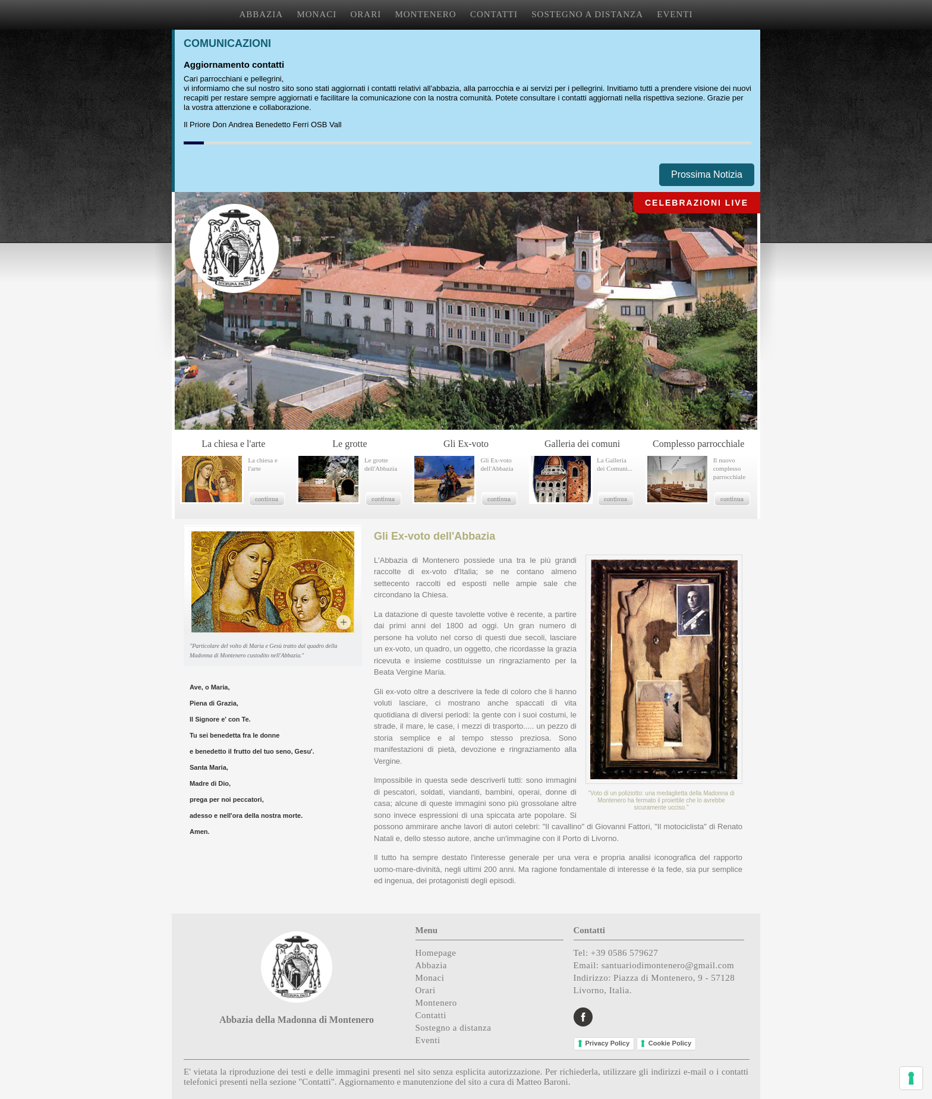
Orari (425, 990)
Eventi (427, 1040)
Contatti (430, 1015)
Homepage (435, 953)
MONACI (316, 14)
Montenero (436, 1002)
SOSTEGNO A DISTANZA (587, 14)
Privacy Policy (607, 1043)
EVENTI (674, 14)
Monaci (430, 978)
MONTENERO (425, 14)
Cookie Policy (669, 1043)
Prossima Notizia (706, 174)
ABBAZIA (262, 14)
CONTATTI (494, 14)
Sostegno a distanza (453, 1027)
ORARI (366, 14)
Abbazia (431, 965)
